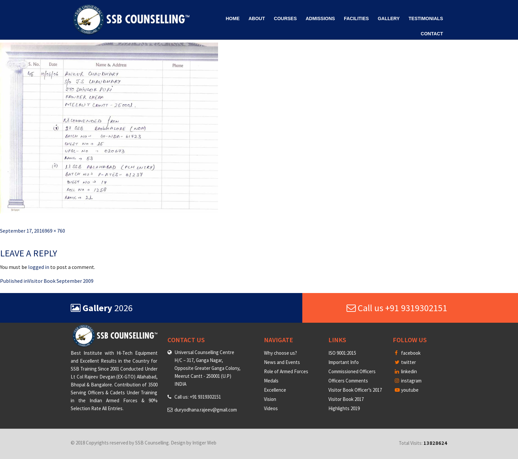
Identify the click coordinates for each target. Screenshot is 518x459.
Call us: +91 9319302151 (197, 397)
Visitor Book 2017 (346, 399)
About (256, 18)
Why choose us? (280, 353)
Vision (270, 399)
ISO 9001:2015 (342, 353)
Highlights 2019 (344, 408)
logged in (38, 267)
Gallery (388, 18)
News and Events (282, 362)
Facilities (356, 18)
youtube (407, 390)
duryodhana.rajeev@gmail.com (205, 410)
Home (233, 18)
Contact (432, 33)
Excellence (275, 390)
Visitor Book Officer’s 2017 (355, 390)
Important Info (343, 362)
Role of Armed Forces (286, 371)
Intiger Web (204, 443)
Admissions (320, 18)
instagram (408, 380)
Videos (271, 408)
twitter (405, 362)
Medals (271, 380)
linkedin (406, 371)
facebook (408, 353)
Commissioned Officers (352, 371)
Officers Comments (348, 380)
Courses (285, 18)
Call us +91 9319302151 (397, 308)
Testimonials (426, 18)
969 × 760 (55, 230)
